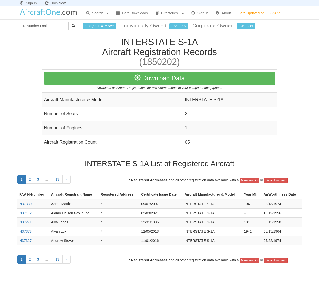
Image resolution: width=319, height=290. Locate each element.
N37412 (25, 213)
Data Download (276, 180)
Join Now (55, 3)
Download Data (159, 78)
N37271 (25, 222)
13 (57, 179)
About (223, 13)
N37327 (25, 241)
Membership (249, 180)
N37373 (25, 231)
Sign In (28, 3)
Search (97, 13)
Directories (169, 13)
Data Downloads (132, 13)
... (47, 179)
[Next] (66, 179)
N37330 (25, 204)
